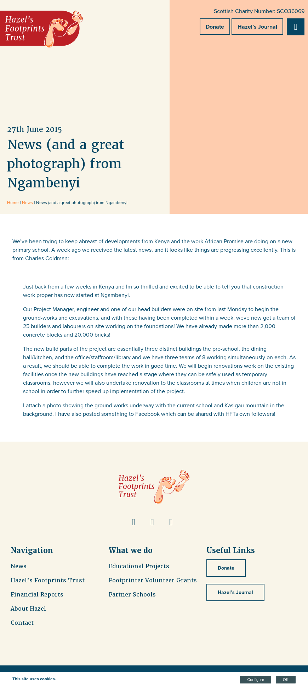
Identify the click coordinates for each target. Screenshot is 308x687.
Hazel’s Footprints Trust (48, 580)
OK (286, 679)
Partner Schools (132, 594)
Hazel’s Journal (257, 27)
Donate (215, 27)
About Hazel (28, 608)
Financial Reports (37, 594)
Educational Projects (139, 566)
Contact (22, 623)
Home (13, 202)
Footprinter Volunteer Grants (153, 580)
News (27, 202)
